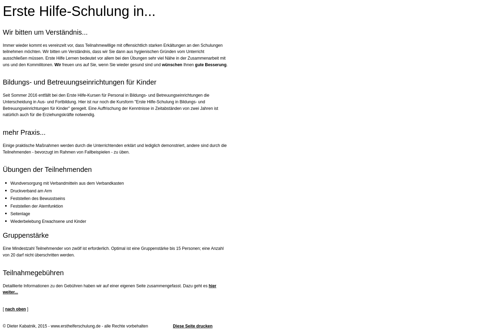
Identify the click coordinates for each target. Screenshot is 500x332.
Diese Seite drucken (192, 326)
